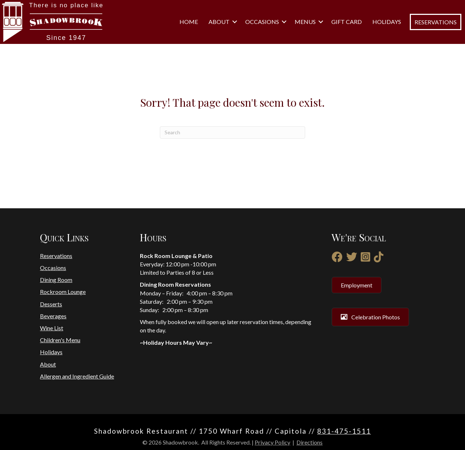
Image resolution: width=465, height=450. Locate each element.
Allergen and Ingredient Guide (77, 376)
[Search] (232, 132)
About (219, 21)
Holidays (386, 21)
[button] (235, 22)
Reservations (56, 255)
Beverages (53, 315)
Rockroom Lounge (63, 291)
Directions (309, 442)
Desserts (51, 303)
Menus (305, 21)
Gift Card (346, 21)
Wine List (51, 327)
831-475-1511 (344, 431)
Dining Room (56, 279)
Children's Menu (60, 339)
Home (188, 21)
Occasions (262, 21)
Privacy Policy (272, 442)
